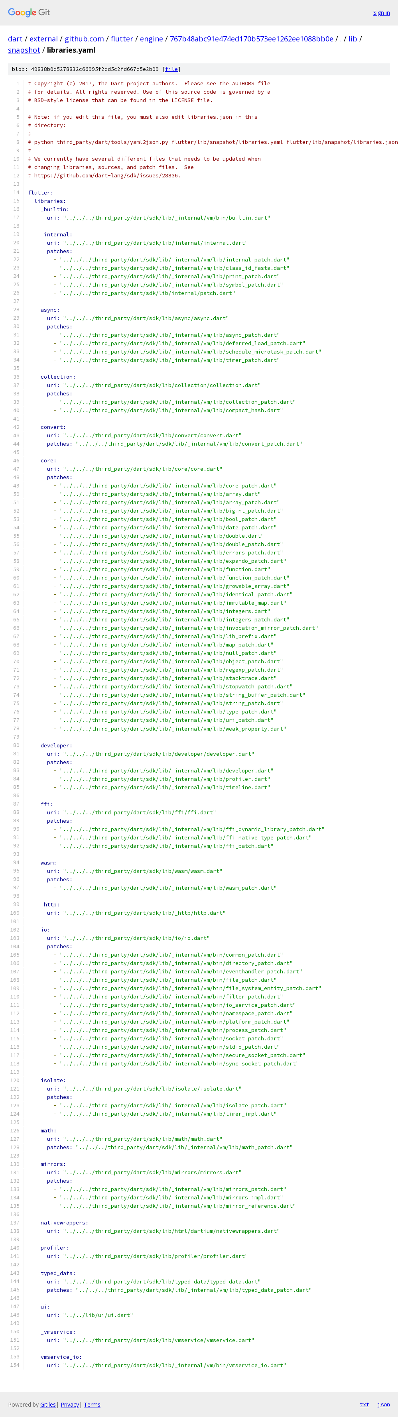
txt (364, 1404)
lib (353, 38)
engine (151, 38)
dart (15, 38)
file (171, 69)
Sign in (381, 12)
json (383, 1404)
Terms (92, 1404)
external (44, 38)
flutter (122, 38)
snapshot (24, 50)
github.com (84, 38)
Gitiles (48, 1404)
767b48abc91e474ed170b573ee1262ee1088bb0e (251, 38)
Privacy (70, 1404)
